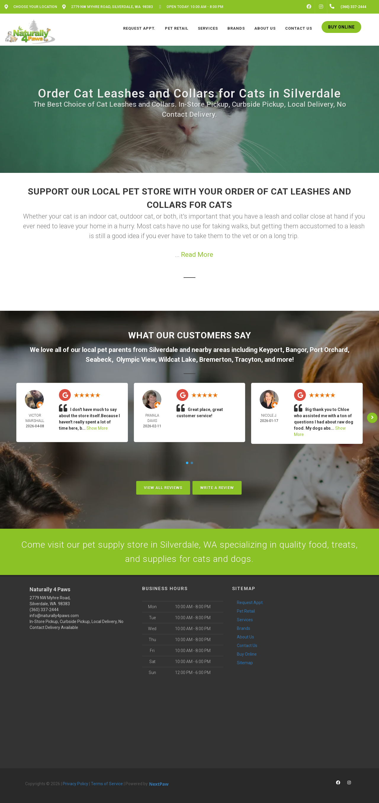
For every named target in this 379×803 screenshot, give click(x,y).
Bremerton (215, 359)
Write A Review (217, 487)
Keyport (270, 349)
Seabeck (99, 359)
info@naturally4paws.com (54, 615)
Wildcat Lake (177, 359)
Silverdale (163, 349)
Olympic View (135, 359)
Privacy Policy (75, 783)
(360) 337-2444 (44, 609)
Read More (197, 254)
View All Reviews (163, 487)
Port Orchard (329, 349)
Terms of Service (107, 783)
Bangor (296, 349)
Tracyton (248, 359)
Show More (97, 428)
